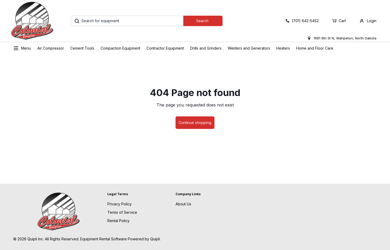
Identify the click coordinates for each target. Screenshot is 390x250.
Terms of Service (122, 212)
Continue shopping (195, 122)
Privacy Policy (119, 204)
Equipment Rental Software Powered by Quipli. (120, 239)
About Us (183, 204)
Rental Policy (118, 220)
